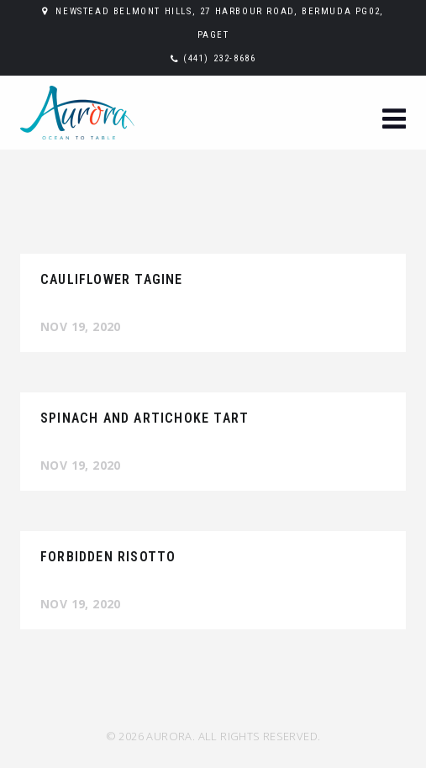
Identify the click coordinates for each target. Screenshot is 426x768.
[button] (394, 120)
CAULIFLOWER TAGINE (111, 279)
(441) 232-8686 (219, 58)
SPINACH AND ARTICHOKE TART (144, 418)
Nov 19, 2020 (80, 326)
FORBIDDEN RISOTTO (108, 557)
